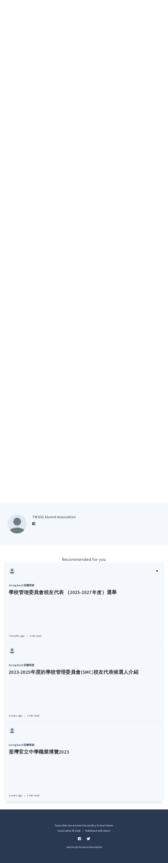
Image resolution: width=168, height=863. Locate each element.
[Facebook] (33, 524)
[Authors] (12, 570)
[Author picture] (17, 523)
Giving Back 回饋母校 (21, 585)
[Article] (84, 571)
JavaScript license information (84, 847)
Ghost (106, 830)
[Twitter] (88, 839)
